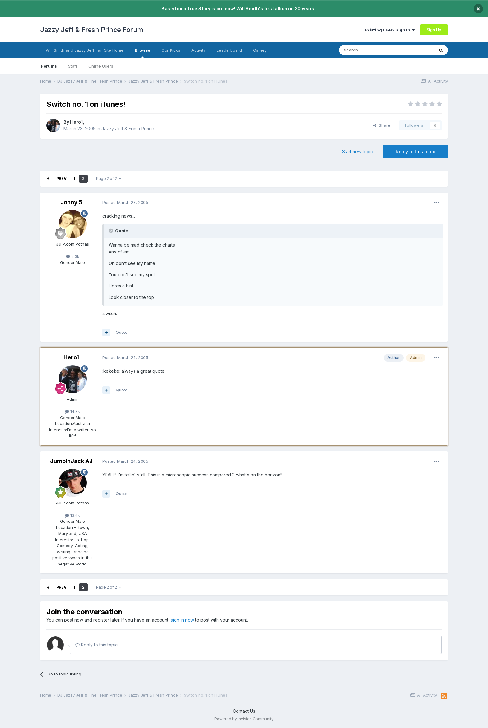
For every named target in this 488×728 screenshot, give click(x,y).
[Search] (370, 50)
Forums (49, 66)
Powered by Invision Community (244, 718)
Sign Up (434, 29)
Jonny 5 (71, 202)
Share (381, 125)
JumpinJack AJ (71, 461)
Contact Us (244, 711)
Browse (142, 53)
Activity (198, 50)
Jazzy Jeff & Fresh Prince (127, 128)
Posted (125, 202)
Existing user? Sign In (390, 29)
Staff (72, 66)
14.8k (72, 411)
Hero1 (76, 122)
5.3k (72, 256)
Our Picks (171, 50)
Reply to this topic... (97, 644)
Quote (122, 332)
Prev (61, 178)
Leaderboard (229, 50)
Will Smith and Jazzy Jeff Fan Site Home (85, 50)
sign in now (182, 619)
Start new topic (357, 151)
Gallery (260, 50)
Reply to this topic (415, 151)
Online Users (100, 66)
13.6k (72, 515)
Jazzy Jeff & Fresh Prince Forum (91, 30)
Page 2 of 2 (108, 178)
